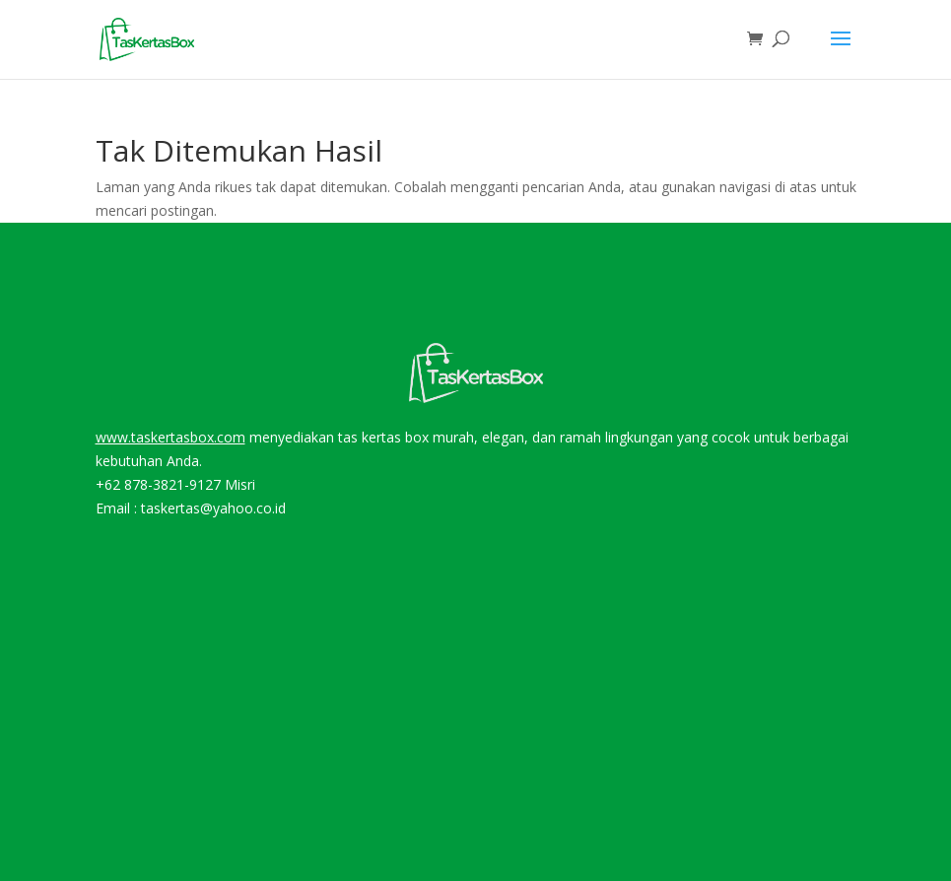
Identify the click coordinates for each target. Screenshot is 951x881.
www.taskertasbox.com (170, 437)
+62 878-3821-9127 (158, 484)
